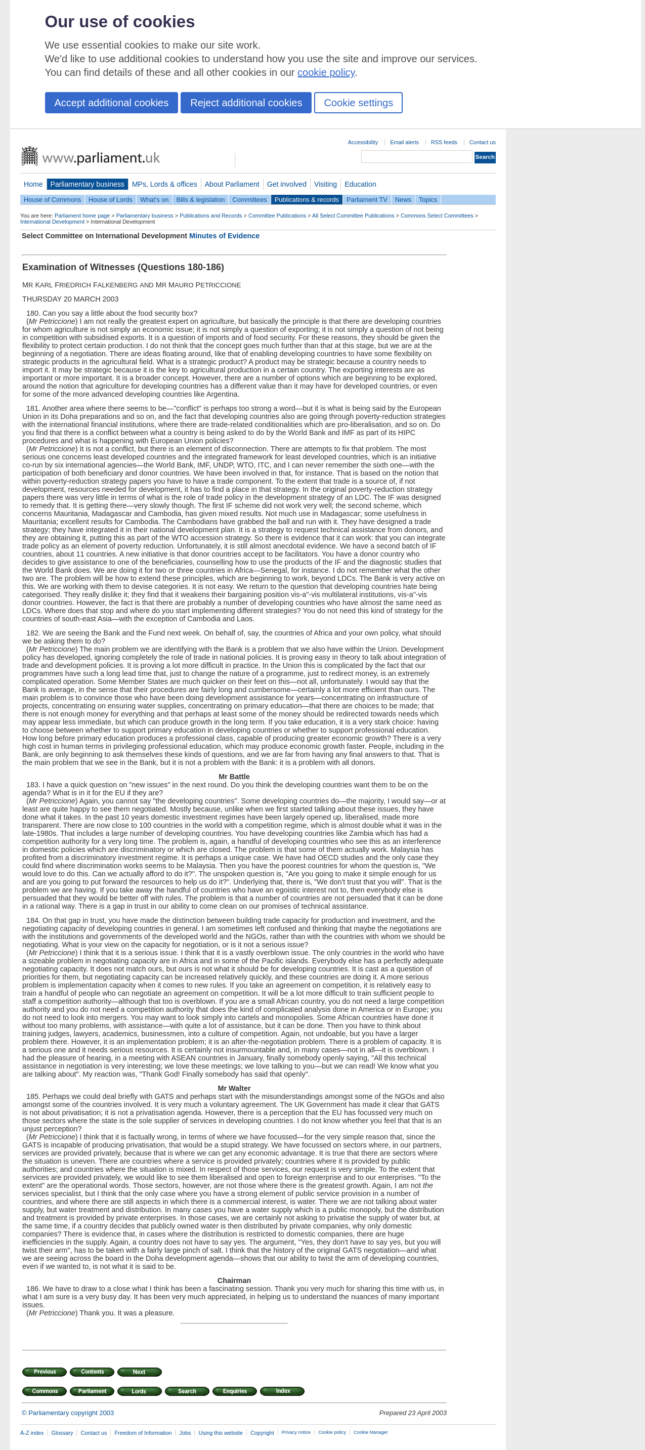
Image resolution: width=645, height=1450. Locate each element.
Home (33, 184)
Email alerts (404, 142)
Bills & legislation (200, 199)
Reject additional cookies (246, 102)
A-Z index (32, 1433)
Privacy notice (296, 1432)
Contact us (482, 142)
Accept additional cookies (112, 102)
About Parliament (232, 184)
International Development (52, 222)
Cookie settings (358, 102)
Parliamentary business (87, 184)
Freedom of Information (142, 1433)
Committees (249, 199)
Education (360, 184)
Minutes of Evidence (224, 236)
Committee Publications (277, 215)
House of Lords (111, 199)
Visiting (325, 184)
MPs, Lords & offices (164, 184)
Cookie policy (332, 1432)
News (403, 199)
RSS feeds (444, 142)
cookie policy (326, 72)
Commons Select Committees (437, 215)
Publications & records (307, 199)
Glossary (62, 1433)
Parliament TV (367, 199)
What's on (154, 199)
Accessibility (363, 142)
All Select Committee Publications (353, 215)
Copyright (262, 1433)
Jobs (185, 1433)
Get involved (287, 184)
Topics (428, 199)
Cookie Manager (371, 1432)
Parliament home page (82, 215)
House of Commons (52, 199)
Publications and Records (211, 215)
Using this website (220, 1433)
